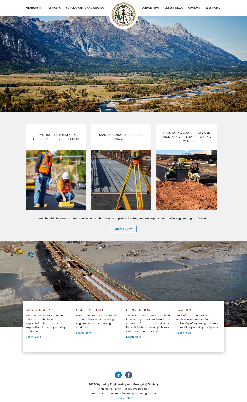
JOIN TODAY (123, 228)
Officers (54, 7)
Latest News (173, 7)
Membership (34, 7)
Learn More (33, 336)
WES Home (213, 7)
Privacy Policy (124, 398)
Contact (194, 7)
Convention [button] (150, 7)
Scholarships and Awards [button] (85, 7)
